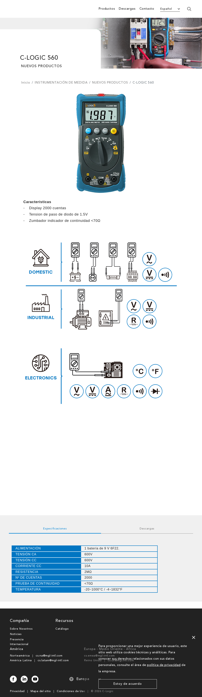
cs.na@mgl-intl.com (49, 648)
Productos (107, 8)
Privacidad (17, 684)
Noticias (16, 627)
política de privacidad (164, 665)
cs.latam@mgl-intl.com (53, 653)
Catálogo (62, 622)
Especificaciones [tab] (55, 528)
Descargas (127, 8)
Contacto (146, 8)
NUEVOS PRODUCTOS (110, 82)
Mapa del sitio (41, 684)
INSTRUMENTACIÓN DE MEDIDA (61, 82)
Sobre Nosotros (21, 622)
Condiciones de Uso (71, 684)
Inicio (25, 82)
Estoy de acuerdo (127, 684)
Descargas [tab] (147, 528)
